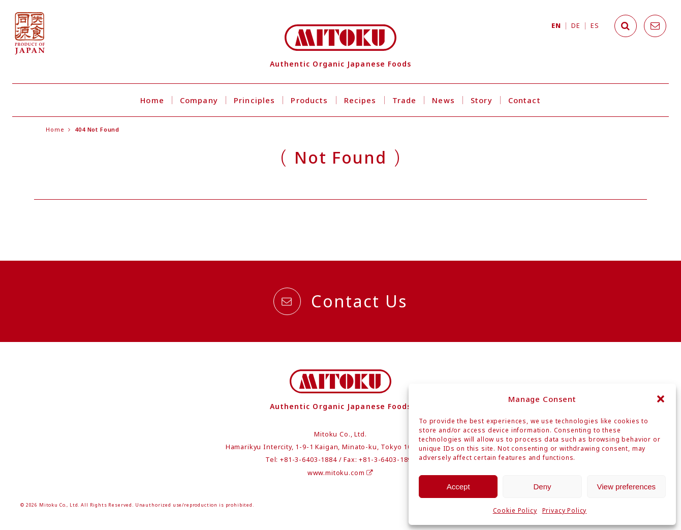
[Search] (625, 26)
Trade (404, 100)
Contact (524, 100)
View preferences (626, 486)
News (443, 100)
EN (556, 25)
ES (595, 25)
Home (152, 100)
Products (309, 100)
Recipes (360, 100)
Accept (458, 486)
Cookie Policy (515, 510)
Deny (542, 486)
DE (575, 25)
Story (481, 100)
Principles (254, 100)
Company (199, 100)
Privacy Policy (564, 510)
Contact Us (340, 301)
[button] (661, 399)
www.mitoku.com (340, 473)
